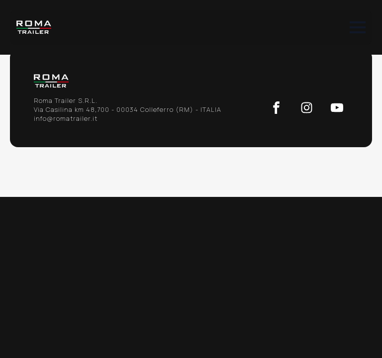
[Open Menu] (358, 27)
